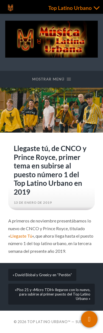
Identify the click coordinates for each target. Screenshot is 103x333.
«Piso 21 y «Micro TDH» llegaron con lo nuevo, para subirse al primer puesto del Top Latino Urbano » (52, 294)
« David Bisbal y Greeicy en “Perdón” (42, 275)
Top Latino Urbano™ (49, 321)
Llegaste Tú (21, 235)
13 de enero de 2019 (33, 202)
